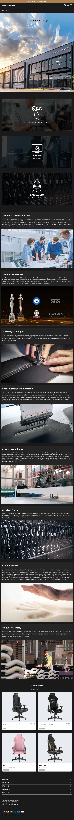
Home (2, 10)
